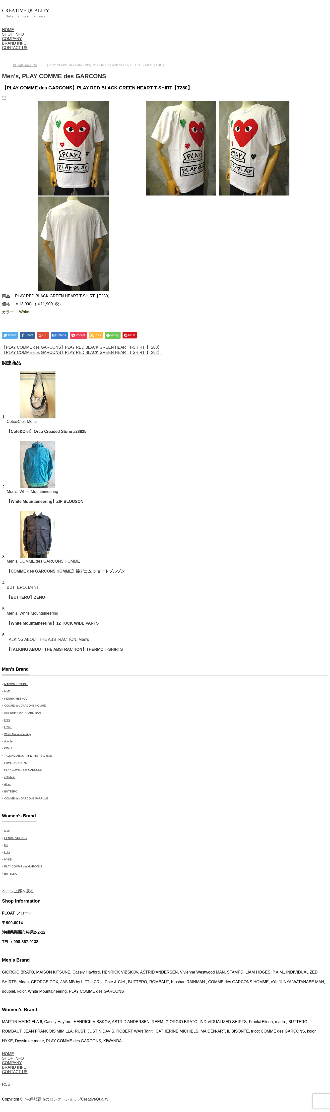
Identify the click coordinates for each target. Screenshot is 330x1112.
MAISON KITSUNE (16, 684)
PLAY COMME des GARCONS (64, 76)
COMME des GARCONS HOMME (49, 561)
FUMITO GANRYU (15, 762)
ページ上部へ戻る (18, 891)
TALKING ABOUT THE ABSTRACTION (41, 639)
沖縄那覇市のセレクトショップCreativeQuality (66, 1099)
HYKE (8, 726)
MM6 (7, 691)
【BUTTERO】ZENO (26, 597)
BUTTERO (16, 587)
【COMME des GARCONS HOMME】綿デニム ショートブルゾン (66, 571)
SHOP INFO (13, 34)
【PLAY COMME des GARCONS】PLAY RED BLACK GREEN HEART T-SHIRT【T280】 (82, 347)
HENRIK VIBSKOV (15, 698)
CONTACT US (15, 48)
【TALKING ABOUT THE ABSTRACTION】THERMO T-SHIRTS (65, 649)
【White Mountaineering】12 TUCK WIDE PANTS (53, 623)
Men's (10, 76)
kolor (7, 720)
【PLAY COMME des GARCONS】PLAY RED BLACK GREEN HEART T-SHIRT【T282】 (82, 352)
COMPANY (12, 39)
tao (6, 845)
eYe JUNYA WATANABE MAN (22, 712)
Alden (7, 784)
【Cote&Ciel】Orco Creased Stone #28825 (46, 431)
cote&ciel (9, 777)
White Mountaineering (38, 491)
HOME (8, 30)
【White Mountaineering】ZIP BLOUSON (45, 501)
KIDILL (8, 748)
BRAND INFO (14, 43)
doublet (8, 741)
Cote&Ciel (16, 421)
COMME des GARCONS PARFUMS (26, 798)
